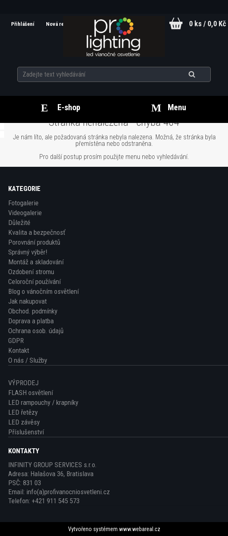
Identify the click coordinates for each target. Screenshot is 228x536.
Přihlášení (23, 24)
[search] (202, 74)
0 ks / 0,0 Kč (207, 23)
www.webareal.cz (139, 529)
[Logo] (114, 36)
